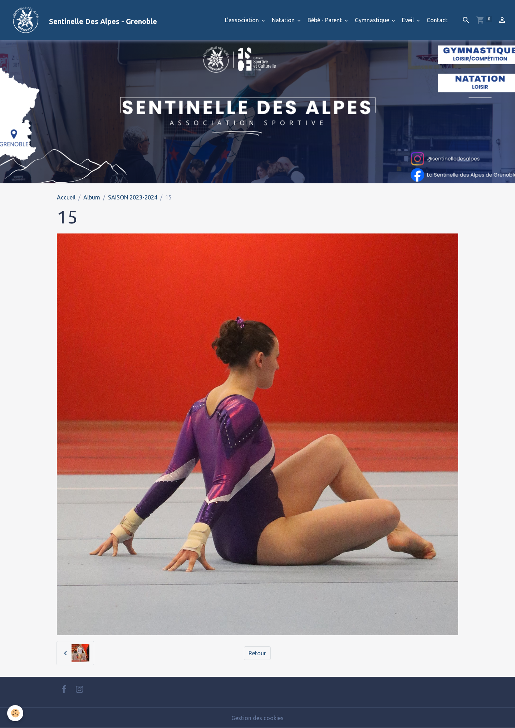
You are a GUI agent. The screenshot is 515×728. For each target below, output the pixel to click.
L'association (242, 20)
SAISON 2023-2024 (132, 197)
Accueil (66, 197)
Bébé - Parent (325, 20)
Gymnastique (373, 20)
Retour (257, 653)
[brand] (81, 20)
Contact (437, 20)
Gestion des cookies (257, 718)
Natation (284, 20)
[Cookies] (15, 713)
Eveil (408, 20)
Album (91, 197)
